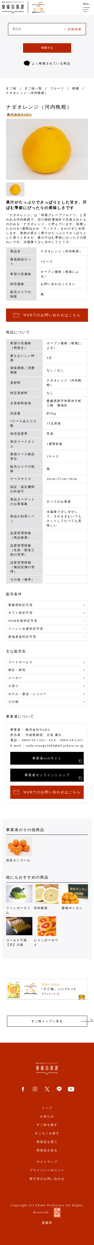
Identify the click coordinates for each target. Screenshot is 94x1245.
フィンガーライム (19, 899)
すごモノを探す (47, 1133)
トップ (47, 1108)
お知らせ (47, 1116)
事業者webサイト (57, 759)
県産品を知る (47, 1150)
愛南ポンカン (75, 897)
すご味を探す (47, 1125)
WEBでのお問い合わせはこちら (47, 315)
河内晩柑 (47, 897)
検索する (47, 47)
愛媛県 (47, 1223)
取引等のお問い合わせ (47, 1179)
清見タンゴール (19, 849)
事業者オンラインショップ (53, 776)
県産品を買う (47, 1142)
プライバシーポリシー (47, 1170)
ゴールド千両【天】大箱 (19, 931)
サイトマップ (47, 1162)
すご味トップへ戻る (47, 1021)
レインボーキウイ (47, 931)
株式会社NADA (19, 114)
